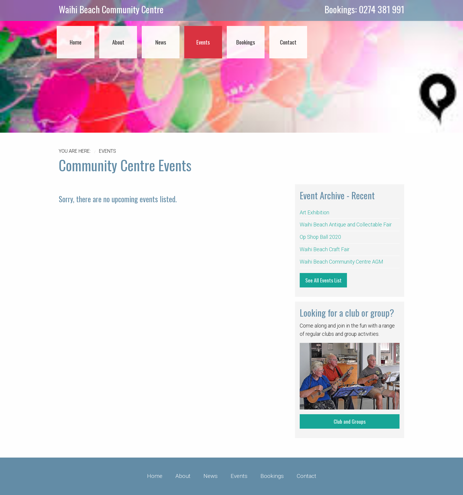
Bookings (272, 476)
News (210, 476)
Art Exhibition (314, 213)
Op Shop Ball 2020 (320, 237)
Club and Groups (350, 421)
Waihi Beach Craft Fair (324, 249)
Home (154, 476)
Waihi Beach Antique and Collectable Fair (346, 225)
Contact (306, 476)
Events (239, 476)
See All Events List (323, 280)
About (182, 476)
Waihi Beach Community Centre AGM (341, 262)
